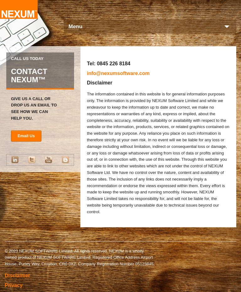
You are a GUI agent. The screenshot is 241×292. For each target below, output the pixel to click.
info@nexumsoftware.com (118, 73)
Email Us (26, 135)
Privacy (14, 285)
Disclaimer (17, 275)
